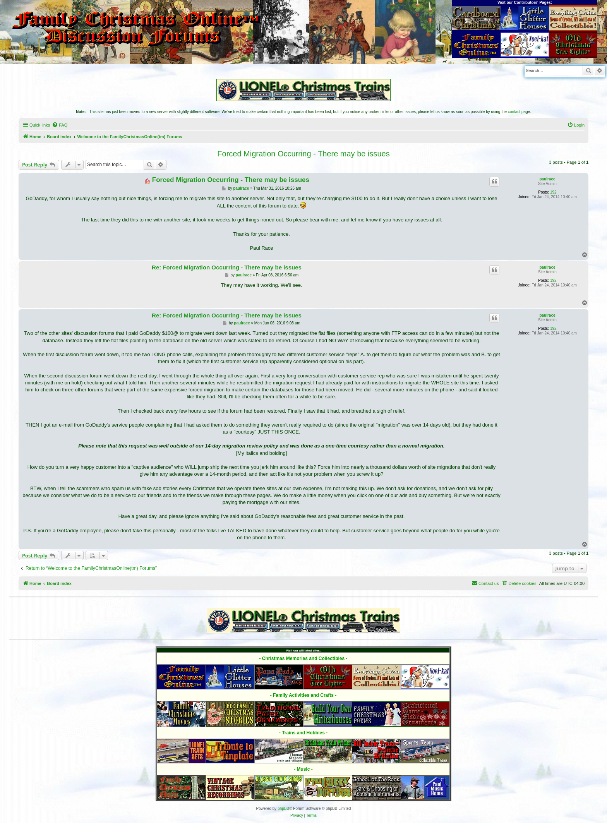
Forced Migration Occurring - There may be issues (303, 153)
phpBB (283, 808)
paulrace (547, 179)
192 (553, 192)
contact (514, 112)
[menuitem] (59, 125)
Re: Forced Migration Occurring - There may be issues (227, 267)
